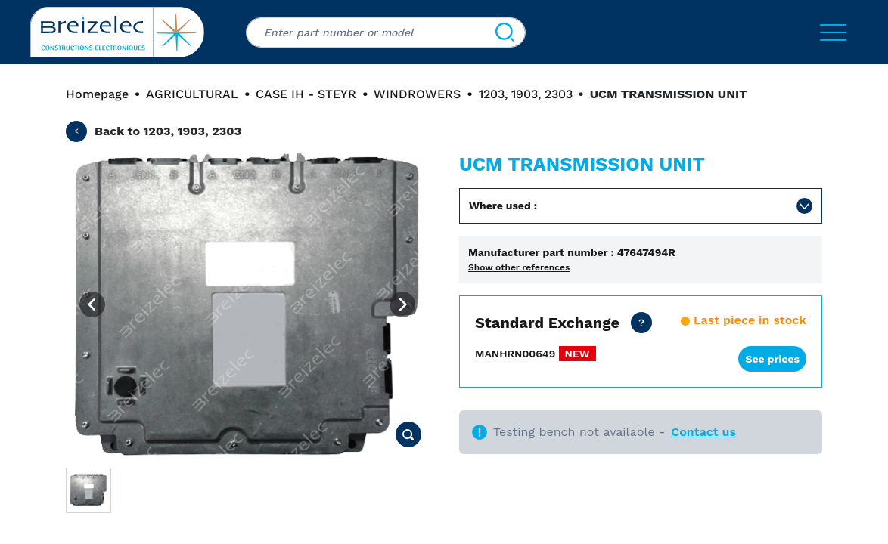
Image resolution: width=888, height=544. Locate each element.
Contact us (703, 432)
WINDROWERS (417, 94)
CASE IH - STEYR (306, 94)
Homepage (97, 94)
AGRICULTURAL (192, 94)
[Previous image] (92, 304)
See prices (772, 359)
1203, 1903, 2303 (526, 94)
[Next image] (402, 304)
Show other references (519, 267)
